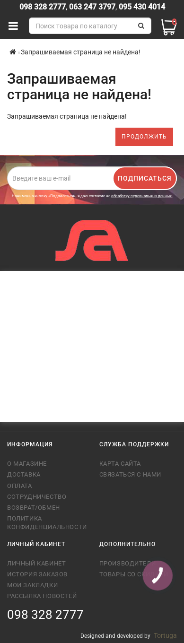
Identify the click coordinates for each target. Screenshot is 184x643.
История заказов (37, 574)
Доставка (24, 474)
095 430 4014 (141, 6)
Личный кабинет (36, 563)
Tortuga (165, 635)
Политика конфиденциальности (46, 522)
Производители (127, 563)
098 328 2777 (42, 6)
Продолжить (144, 136)
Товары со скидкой (133, 574)
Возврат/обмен (33, 507)
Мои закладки (32, 585)
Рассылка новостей (42, 596)
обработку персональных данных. (142, 196)
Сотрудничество (36, 496)
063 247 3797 (92, 6)
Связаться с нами (130, 474)
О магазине (27, 463)
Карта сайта (120, 463)
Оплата (19, 485)
